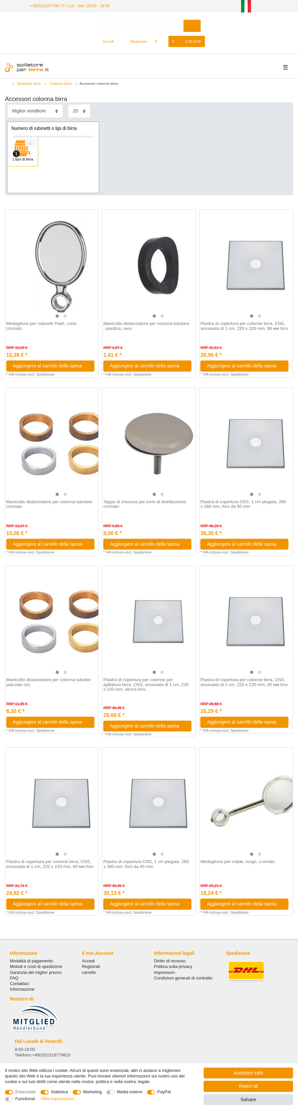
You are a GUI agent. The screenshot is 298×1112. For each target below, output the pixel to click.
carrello (89, 972)
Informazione (22, 989)
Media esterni (129, 1091)
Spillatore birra (28, 84)
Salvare (248, 1099)
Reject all (248, 1086)
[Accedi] (105, 41)
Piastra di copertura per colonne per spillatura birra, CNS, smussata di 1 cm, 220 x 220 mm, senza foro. (145, 685)
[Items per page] (79, 111)
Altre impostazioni (57, 1098)
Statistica (59, 1091)
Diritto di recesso (170, 960)
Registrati (91, 966)
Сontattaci (19, 983)
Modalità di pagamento (31, 960)
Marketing (92, 1091)
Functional (25, 1098)
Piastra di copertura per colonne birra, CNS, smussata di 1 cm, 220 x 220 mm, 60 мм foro (50, 864)
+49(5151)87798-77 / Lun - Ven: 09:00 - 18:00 (70, 6)
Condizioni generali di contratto (183, 978)
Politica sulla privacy (173, 966)
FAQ (14, 978)
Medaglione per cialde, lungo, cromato (237, 861)
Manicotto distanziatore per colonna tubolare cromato (49, 504)
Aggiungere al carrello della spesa (51, 365)
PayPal (164, 1091)
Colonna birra (59, 84)
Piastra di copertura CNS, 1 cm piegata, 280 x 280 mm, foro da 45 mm (146, 864)
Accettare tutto (248, 1072)
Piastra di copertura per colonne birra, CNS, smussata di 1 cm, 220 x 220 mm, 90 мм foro (244, 326)
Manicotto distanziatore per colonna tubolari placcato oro (48, 682)
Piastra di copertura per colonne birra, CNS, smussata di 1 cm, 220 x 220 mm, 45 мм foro (244, 682)
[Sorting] (35, 111)
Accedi (88, 960)
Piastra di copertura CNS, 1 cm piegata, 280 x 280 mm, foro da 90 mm (243, 504)
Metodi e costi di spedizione (36, 966)
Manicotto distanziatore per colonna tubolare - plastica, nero (146, 326)
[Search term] (140, 26)
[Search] (192, 26)
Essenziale (25, 1091)
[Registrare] (135, 41)
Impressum (164, 972)
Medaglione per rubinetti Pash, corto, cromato (42, 326)
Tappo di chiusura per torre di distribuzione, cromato (145, 504)
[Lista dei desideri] (160, 41)
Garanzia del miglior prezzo (36, 972)
